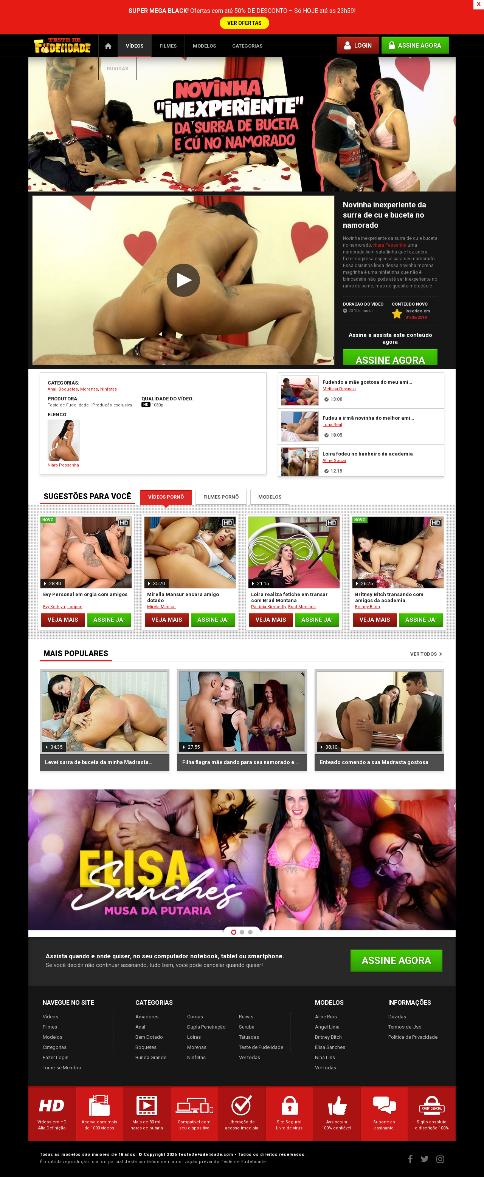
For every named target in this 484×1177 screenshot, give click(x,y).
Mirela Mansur (161, 606)
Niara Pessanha (389, 245)
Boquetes (68, 389)
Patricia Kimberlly (268, 606)
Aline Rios (326, 1016)
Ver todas (249, 1057)
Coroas (195, 1016)
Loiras (194, 1037)
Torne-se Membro (62, 1067)
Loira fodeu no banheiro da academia (368, 454)
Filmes (168, 46)
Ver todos (423, 654)
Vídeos (134, 46)
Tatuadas (249, 1037)
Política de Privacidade (412, 1037)
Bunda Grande (150, 1057)
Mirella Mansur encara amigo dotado (183, 597)
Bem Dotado (149, 1037)
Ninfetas (108, 389)
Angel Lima (327, 1027)
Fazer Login (55, 1057)
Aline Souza (334, 460)
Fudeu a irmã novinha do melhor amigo (368, 418)
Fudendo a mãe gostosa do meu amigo (368, 382)
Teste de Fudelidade (261, 1047)
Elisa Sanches (330, 1047)
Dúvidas (117, 68)
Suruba (246, 1027)
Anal (52, 389)
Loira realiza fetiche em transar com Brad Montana (289, 597)
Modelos (204, 46)
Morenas (89, 389)
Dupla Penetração (206, 1027)
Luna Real (332, 424)
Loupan (74, 606)
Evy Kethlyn (54, 606)
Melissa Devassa (339, 388)
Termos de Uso (405, 1027)
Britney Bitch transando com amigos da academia (389, 597)
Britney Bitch (367, 606)
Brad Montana (302, 606)
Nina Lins (325, 1057)
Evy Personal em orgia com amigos (85, 594)
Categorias (247, 46)
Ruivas (246, 1016)
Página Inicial (108, 45)
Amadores (146, 1016)
